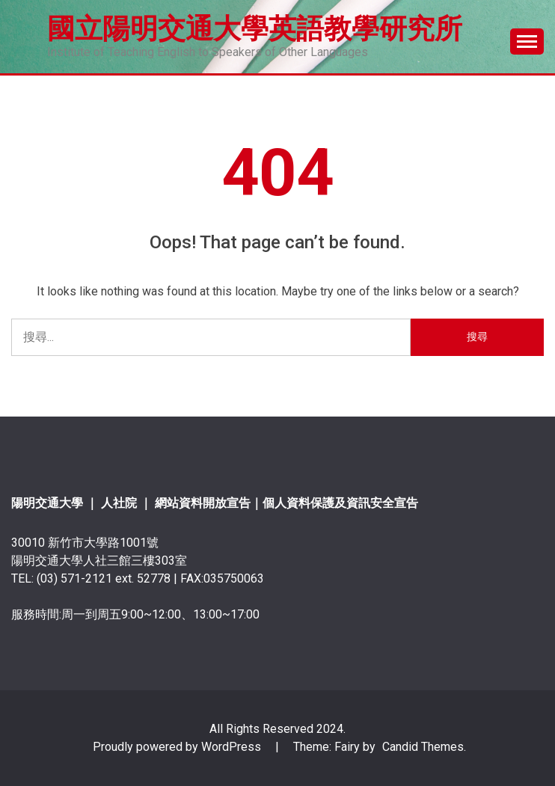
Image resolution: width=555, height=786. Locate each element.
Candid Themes (423, 747)
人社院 (120, 503)
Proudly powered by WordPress (178, 747)
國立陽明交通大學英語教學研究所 (254, 28)
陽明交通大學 (47, 503)
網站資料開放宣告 (203, 503)
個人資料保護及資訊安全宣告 (340, 503)
